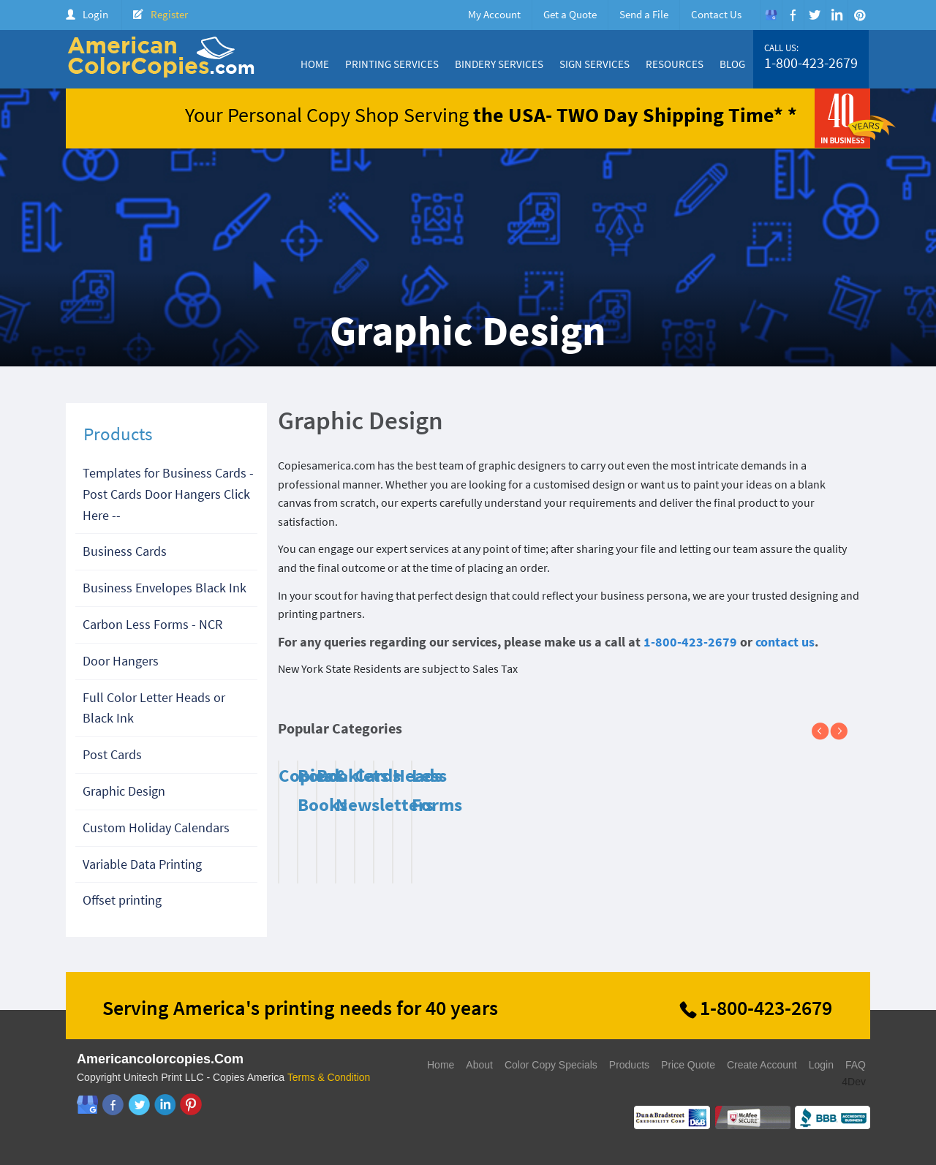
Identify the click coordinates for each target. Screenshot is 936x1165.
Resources (674, 64)
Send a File (643, 14)
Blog (732, 64)
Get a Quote (570, 14)
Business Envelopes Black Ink (164, 587)
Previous (826, 732)
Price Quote (688, 1065)
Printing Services (392, 64)
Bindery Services (499, 64)
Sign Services (594, 64)
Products (629, 1065)
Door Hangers (121, 660)
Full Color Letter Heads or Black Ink (154, 708)
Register (169, 14)
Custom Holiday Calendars (156, 827)
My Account (494, 14)
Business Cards (125, 551)
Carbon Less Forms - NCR (152, 624)
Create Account (762, 1065)
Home (315, 64)
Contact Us (716, 14)
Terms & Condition (329, 1077)
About (479, 1065)
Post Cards (112, 754)
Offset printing (122, 899)
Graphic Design (124, 791)
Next (844, 732)
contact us (785, 641)
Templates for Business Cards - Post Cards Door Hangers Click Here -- (168, 494)
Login (95, 14)
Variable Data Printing (142, 864)
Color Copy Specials (551, 1065)
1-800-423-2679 (811, 63)
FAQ (855, 1065)
